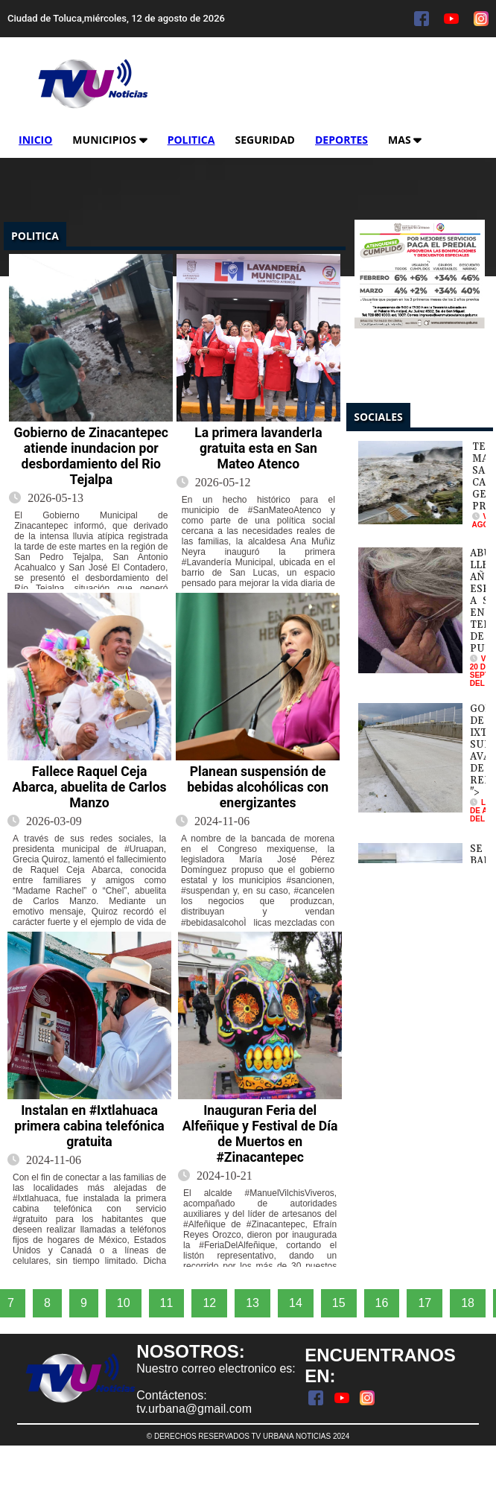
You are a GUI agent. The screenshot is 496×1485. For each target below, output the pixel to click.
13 (252, 1303)
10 (123, 1303)
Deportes (341, 140)
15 (339, 1303)
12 (209, 1303)
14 (295, 1303)
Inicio (35, 140)
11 (167, 1303)
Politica (191, 140)
